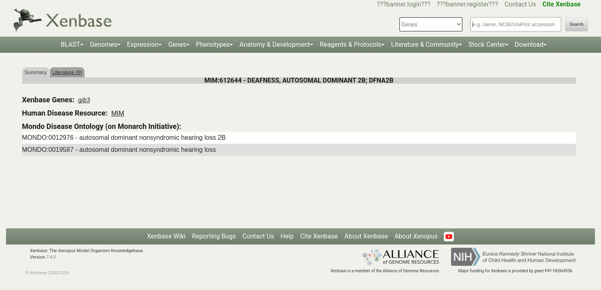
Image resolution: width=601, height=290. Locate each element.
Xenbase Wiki (166, 236)
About (415, 236)
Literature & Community (425, 44)
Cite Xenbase (319, 236)
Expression (142, 44)
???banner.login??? (403, 4)
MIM (117, 113)
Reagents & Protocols (350, 44)
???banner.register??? (467, 4)
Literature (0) (67, 72)
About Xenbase (366, 236)
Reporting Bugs (214, 236)
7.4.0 (51, 257)
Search (576, 24)
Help (287, 236)
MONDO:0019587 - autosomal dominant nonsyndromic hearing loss (119, 149)
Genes (177, 44)
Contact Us (520, 4)
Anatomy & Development (274, 44)
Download (529, 44)
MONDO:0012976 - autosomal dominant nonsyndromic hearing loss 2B (124, 137)
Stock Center (486, 44)
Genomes (103, 44)
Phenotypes (213, 44)
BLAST (70, 44)
